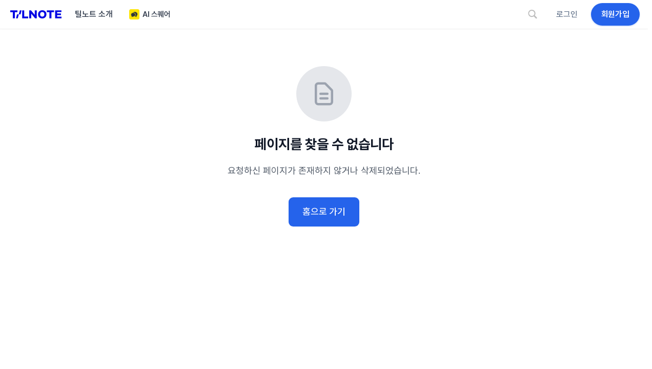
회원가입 (615, 14)
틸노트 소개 (94, 14)
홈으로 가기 (323, 211)
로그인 (567, 14)
